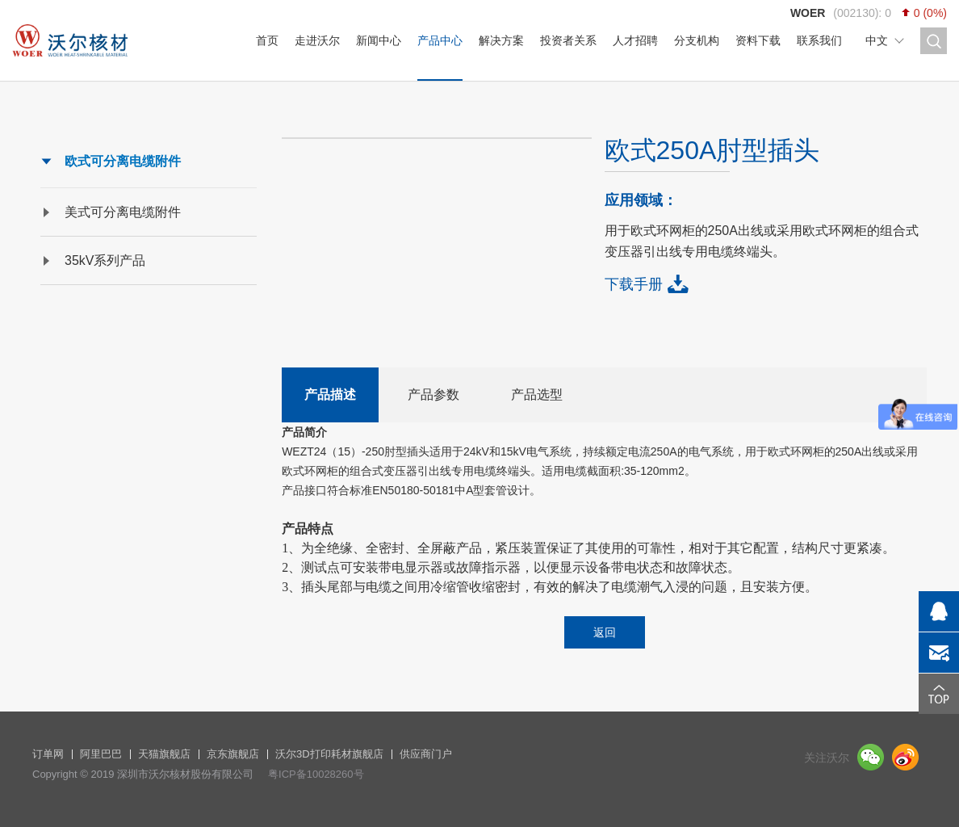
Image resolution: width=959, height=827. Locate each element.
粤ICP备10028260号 (316, 774)
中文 (876, 40)
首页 (267, 40)
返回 (604, 632)
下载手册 (634, 284)
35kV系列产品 (105, 260)
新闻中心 (378, 40)
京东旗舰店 (233, 754)
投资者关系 (568, 40)
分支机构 (696, 40)
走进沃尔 (317, 40)
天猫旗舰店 (164, 754)
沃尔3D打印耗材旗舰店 (329, 754)
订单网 (48, 754)
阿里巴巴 (101, 754)
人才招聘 (635, 40)
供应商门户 (426, 754)
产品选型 (537, 394)
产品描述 (330, 394)
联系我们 (819, 40)
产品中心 (440, 40)
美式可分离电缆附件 (123, 212)
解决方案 (501, 40)
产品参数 (433, 394)
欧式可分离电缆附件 (123, 161)
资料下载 (758, 40)
